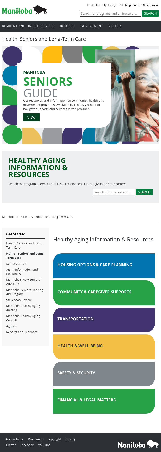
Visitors (116, 26)
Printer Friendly (96, 5)
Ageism (11, 326)
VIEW (31, 117)
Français (113, 5)
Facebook (27, 445)
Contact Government (145, 5)
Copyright (54, 439)
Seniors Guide (16, 264)
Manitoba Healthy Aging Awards (23, 308)
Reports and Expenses (22, 332)
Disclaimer (35, 439)
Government (92, 26)
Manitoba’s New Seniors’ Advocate (23, 282)
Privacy (70, 439)
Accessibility (14, 439)
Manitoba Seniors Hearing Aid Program (24, 292)
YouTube (44, 445)
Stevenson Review (18, 300)
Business (67, 26)
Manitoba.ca (10, 217)
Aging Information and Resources (22, 271)
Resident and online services (28, 26)
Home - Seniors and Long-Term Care (25, 256)
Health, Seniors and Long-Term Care (48, 217)
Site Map (125, 5)
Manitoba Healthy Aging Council (23, 318)
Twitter (11, 445)
